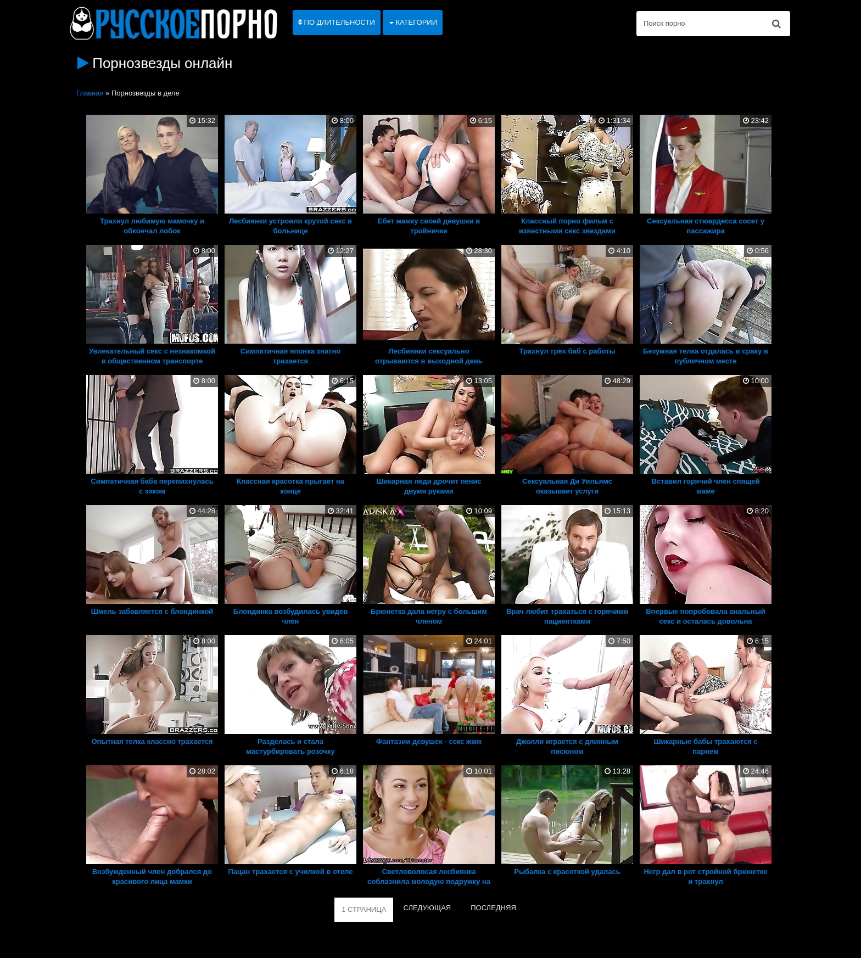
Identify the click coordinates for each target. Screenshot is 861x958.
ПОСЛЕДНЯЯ (493, 908)
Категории (413, 22)
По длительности (336, 22)
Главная (89, 93)
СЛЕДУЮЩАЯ (427, 908)
